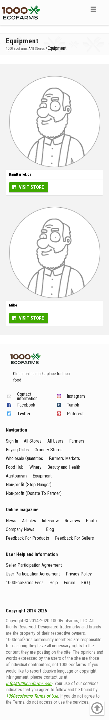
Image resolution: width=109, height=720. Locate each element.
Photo (91, 520)
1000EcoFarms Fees (25, 582)
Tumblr (73, 405)
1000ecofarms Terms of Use (32, 696)
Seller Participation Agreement (34, 565)
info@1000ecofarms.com (29, 683)
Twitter (24, 413)
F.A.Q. (86, 582)
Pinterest (75, 413)
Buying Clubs (17, 449)
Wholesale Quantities (24, 458)
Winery (35, 467)
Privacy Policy (79, 574)
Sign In (12, 441)
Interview (50, 520)
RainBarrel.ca (20, 174)
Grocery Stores (48, 449)
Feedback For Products (27, 538)
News (11, 520)
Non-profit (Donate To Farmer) (34, 493)
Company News (20, 529)
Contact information (27, 396)
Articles (29, 520)
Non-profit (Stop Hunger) (28, 484)
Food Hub (15, 467)
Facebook (26, 405)
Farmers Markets (64, 458)
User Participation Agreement (33, 574)
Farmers (76, 441)
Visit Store (31, 187)
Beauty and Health (63, 467)
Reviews (72, 520)
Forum (69, 582)
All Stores (33, 441)
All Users (55, 441)
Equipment (42, 476)
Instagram (76, 396)
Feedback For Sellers (74, 538)
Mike (13, 305)
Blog (50, 529)
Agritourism (16, 476)
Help (53, 582)
